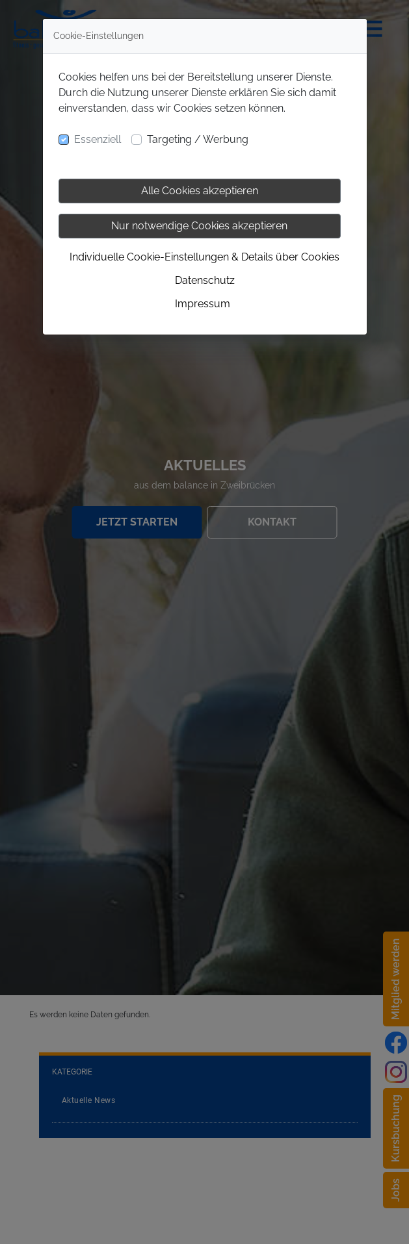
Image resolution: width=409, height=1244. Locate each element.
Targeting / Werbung (197, 139)
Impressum (202, 304)
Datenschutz (205, 280)
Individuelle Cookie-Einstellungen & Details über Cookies (204, 257)
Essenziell (97, 139)
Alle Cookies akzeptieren (199, 190)
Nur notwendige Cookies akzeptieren (199, 226)
